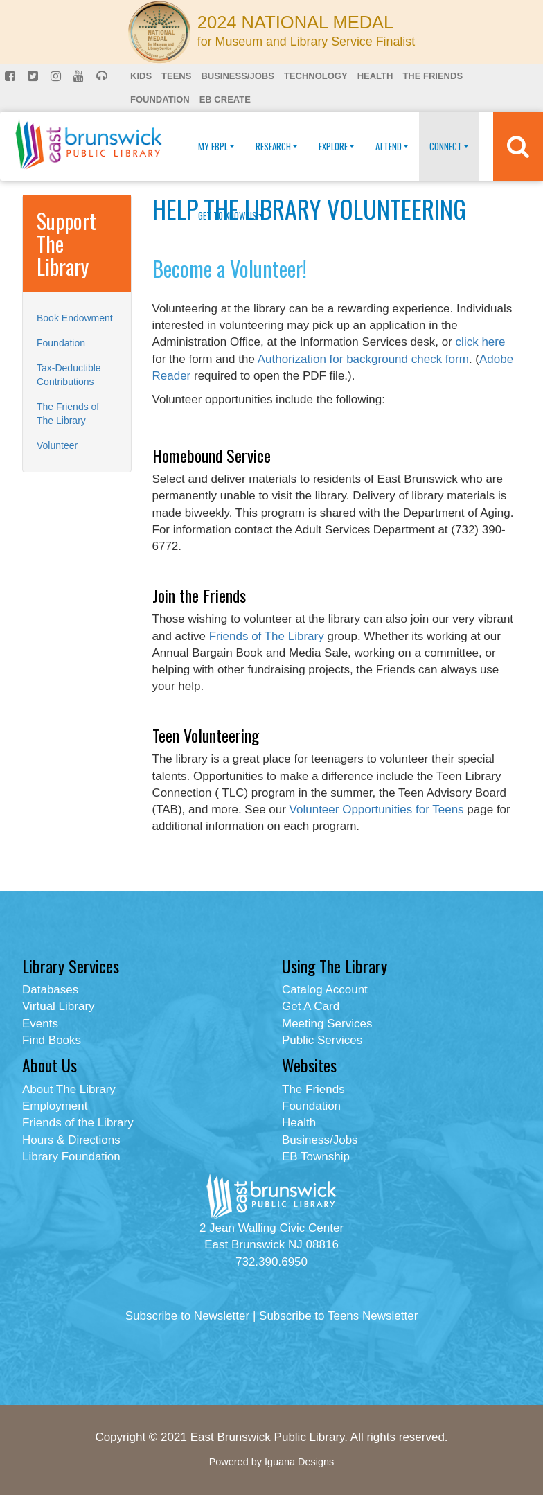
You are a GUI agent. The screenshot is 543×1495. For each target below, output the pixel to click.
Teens (176, 76)
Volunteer (57, 445)
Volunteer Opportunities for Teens (377, 809)
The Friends (432, 76)
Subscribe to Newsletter (187, 1315)
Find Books (51, 1040)
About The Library (69, 1089)
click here (481, 341)
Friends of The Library (266, 636)
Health (375, 76)
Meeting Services (327, 1023)
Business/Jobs (237, 76)
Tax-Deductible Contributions (69, 374)
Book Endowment (75, 318)
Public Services (322, 1040)
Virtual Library (58, 1006)
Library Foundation (71, 1156)
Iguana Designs (299, 1461)
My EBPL (216, 146)
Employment (54, 1106)
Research (277, 146)
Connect (449, 146)
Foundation (160, 99)
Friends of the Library (78, 1122)
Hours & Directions (71, 1140)
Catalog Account (325, 989)
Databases (50, 989)
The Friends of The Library (68, 413)
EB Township (316, 1156)
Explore (337, 146)
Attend (392, 146)
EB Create (225, 99)
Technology (316, 76)
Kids (141, 76)
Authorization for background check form (363, 359)
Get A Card (310, 1006)
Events (40, 1023)
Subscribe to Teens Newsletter (338, 1315)
